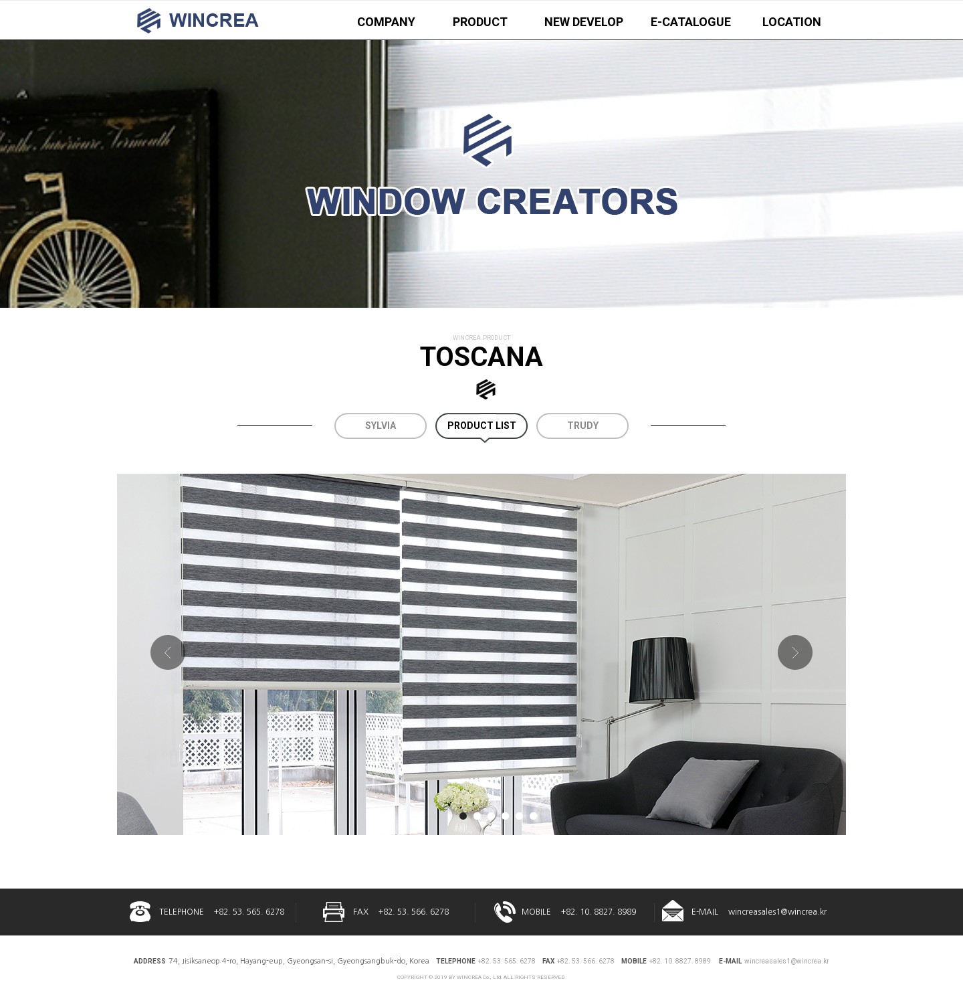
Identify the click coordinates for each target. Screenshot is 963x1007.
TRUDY (583, 425)
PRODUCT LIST (481, 425)
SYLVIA (380, 425)
